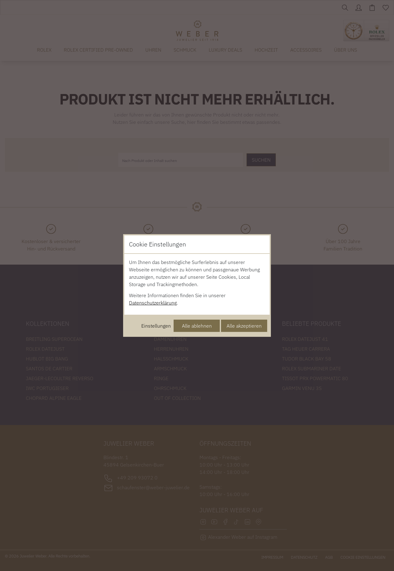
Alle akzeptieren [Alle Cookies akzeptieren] (244, 326)
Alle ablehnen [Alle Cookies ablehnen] (197, 326)
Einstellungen (156, 326)
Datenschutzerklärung (153, 303)
